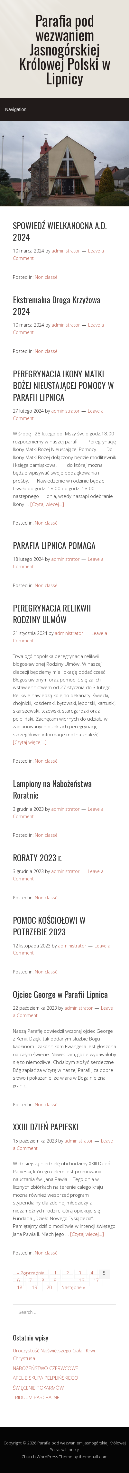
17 (96, 1280)
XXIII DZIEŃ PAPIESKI (45, 1126)
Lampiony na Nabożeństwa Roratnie (52, 789)
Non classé (46, 277)
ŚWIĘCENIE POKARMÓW (38, 1387)
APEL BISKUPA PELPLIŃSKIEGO (45, 1378)
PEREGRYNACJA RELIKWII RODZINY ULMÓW (52, 614)
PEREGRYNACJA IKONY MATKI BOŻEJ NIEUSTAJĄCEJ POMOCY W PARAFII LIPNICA (63, 385)
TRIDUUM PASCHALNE (36, 1397)
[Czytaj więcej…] (47, 504)
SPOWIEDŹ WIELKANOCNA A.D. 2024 (60, 231)
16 (81, 1280)
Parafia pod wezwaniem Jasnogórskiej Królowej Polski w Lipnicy (64, 49)
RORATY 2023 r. (37, 857)
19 (34, 1287)
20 (49, 1287)
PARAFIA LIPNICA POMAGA (54, 545)
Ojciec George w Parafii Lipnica (60, 994)
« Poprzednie (30, 1273)
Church (29, 1457)
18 (19, 1287)
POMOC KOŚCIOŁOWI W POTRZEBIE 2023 (49, 926)
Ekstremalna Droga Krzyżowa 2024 (56, 305)
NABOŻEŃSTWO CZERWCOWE (45, 1368)
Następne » (73, 1287)
